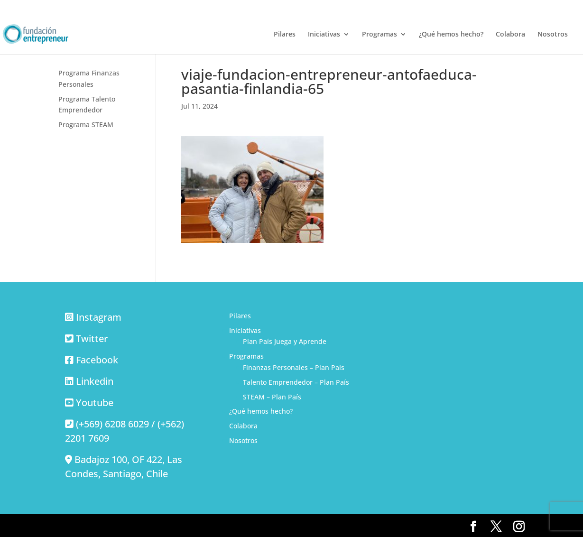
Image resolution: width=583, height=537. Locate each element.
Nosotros (552, 34)
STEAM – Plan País (272, 396)
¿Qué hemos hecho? (451, 34)
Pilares (285, 34)
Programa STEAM (85, 124)
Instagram (98, 317)
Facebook (97, 359)
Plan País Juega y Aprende (284, 341)
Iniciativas (324, 34)
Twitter (92, 338)
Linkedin (94, 381)
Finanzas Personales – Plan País (293, 367)
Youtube (94, 402)
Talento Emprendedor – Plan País (296, 382)
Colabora (510, 34)
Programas (379, 34)
